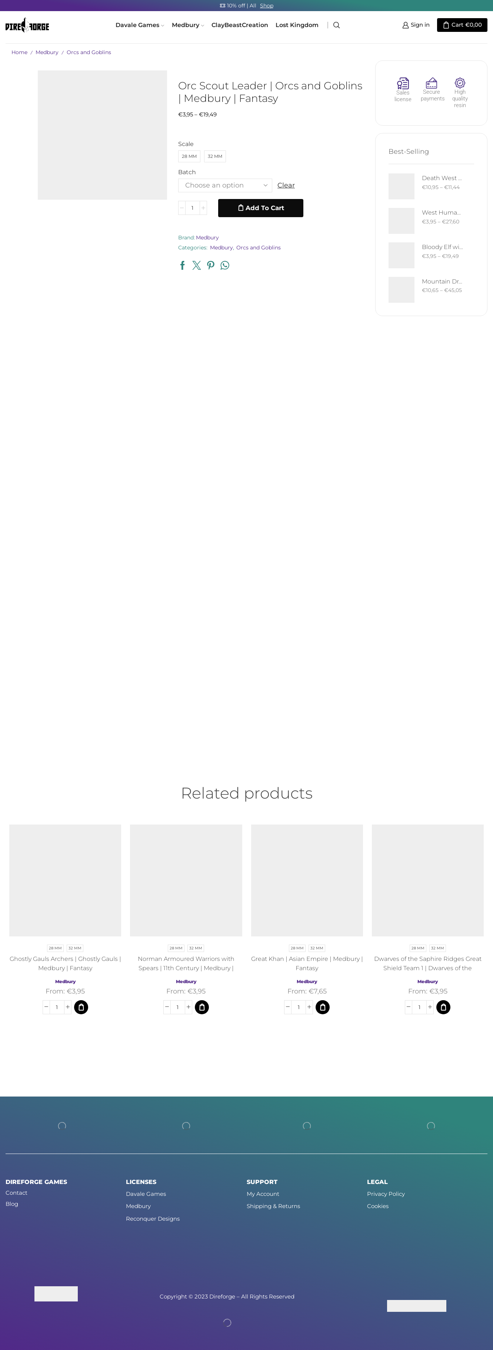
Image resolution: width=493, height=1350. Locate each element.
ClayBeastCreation (239, 25)
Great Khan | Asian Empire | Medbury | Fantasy (307, 963)
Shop (266, 5)
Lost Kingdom (297, 25)
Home (19, 52)
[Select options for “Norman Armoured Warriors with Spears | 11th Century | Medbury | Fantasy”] (202, 1007)
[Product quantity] (193, 208)
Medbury (188, 25)
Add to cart (265, 208)
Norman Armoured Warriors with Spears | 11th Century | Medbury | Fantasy (186, 968)
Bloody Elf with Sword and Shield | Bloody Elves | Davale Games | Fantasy (443, 247)
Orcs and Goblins (89, 52)
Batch (187, 172)
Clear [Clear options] (286, 185)
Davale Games (140, 25)
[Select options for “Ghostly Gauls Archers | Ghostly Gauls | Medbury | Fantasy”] (81, 1007)
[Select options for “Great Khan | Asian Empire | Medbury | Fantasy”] (323, 1007)
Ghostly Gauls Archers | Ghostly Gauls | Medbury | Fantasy (65, 963)
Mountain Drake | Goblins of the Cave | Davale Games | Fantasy (443, 281)
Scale (186, 143)
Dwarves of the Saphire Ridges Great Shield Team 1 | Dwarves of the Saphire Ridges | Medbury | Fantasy (428, 968)
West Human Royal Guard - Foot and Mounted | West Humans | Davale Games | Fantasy (443, 212)
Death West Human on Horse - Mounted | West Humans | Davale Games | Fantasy (443, 178)
